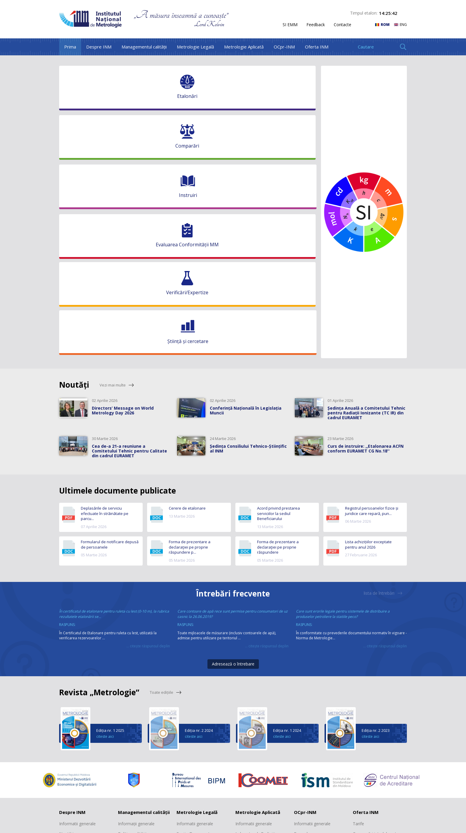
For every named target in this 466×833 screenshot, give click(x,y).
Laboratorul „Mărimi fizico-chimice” (261, 739)
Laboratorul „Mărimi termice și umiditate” (255, 692)
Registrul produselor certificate (313, 659)
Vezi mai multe (117, 188)
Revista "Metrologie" (373, 666)
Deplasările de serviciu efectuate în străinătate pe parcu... (104, 316)
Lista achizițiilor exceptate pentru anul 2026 (368, 347)
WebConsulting (391, 824)
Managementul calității (144, 47)
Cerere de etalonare (187, 311)
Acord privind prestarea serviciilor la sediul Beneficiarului (278, 316)
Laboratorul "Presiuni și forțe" (257, 754)
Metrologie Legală (195, 47)
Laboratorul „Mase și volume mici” (255, 654)
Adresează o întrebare (233, 466)
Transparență (72, 687)
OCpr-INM (284, 47)
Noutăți (66, 636)
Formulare (304, 636)
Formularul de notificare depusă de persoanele (109, 347)
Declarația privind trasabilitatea (134, 649)
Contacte (342, 24)
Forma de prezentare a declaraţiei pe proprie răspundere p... (189, 350)
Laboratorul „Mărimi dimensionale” (254, 707)
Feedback (315, 24)
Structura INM (72, 666)
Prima (70, 47)
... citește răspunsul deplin (148, 448)
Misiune (66, 646)
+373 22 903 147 (360, 786)
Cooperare (69, 676)
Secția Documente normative (194, 639)
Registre (184, 668)
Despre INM (98, 47)
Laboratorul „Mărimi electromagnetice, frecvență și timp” (262, 673)
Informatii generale (77, 626)
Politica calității (132, 636)
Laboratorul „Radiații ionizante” (255, 639)
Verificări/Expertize (370, 656)
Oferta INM (316, 47)
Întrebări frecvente (233, 396)
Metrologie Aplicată (244, 47)
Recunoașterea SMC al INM (144, 662)
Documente (305, 646)
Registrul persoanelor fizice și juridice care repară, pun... (371, 314)
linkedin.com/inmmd (176, 801)
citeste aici (105, 539)
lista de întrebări (383, 396)
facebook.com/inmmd (177, 792)
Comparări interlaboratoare (379, 636)
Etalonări (361, 646)
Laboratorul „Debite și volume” (256, 723)
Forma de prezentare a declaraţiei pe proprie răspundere (278, 350)
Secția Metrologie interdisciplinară (193, 654)
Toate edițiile (165, 495)
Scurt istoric (70, 656)
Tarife (299, 672)
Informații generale (136, 626)
